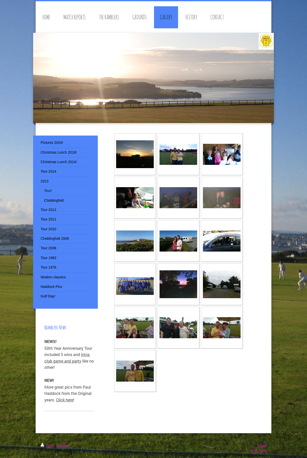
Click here (64, 399)
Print (47, 445)
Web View (258, 450)
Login (262, 445)
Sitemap (62, 445)
